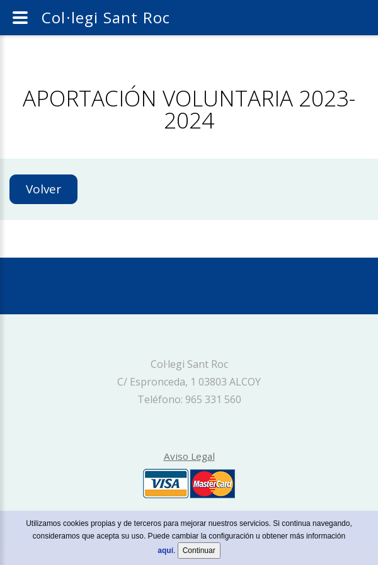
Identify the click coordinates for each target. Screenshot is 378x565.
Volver (43, 189)
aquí (165, 552)
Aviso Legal (189, 456)
